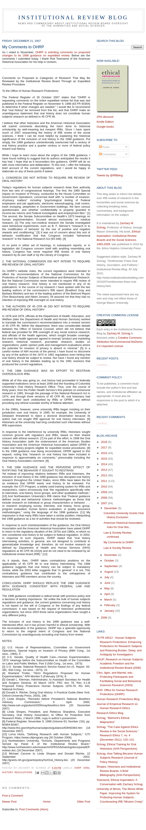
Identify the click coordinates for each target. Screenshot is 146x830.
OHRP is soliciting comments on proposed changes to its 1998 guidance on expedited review (46, 54)
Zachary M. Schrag (118, 333)
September (111, 566)
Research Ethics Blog (110, 713)
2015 (104, 458)
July (107, 577)
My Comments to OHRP (118, 542)
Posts (104, 147)
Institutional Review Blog (73, 17)
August (109, 571)
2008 (104, 497)
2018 (104, 442)
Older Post (83, 801)
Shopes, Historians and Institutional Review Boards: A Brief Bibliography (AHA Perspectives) (118, 771)
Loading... (103, 364)
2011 (104, 481)
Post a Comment (12, 795)
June (107, 582)
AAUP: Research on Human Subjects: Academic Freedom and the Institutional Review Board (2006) (120, 663)
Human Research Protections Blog (118, 699)
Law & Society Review (117, 547)
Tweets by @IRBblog (110, 175)
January (109, 610)
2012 (104, 475)
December (111, 508)
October (109, 560)
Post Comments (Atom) (33, 809)
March (108, 599)
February (110, 605)
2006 (104, 617)
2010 (104, 486)
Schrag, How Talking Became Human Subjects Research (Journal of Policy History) (120, 758)
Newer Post (9, 801)
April (107, 594)
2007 (104, 503)
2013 (104, 469)
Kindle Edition (105, 121)
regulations (23, 772)
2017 (104, 447)
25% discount (105, 116)
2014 (104, 464)
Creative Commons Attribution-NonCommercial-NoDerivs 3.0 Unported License (120, 342)
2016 (104, 453)
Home (47, 801)
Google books (105, 126)
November (111, 555)
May (107, 588)
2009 (104, 492)
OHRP (77, 768)
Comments (107, 154)
